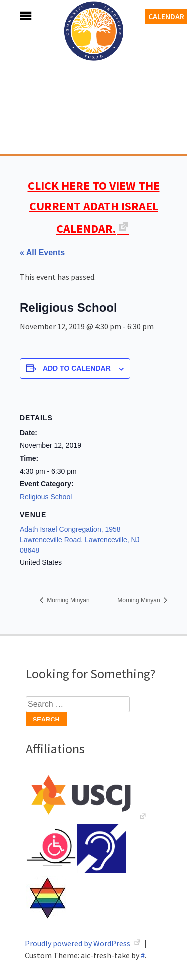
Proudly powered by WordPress (78, 943)
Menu (15, 16)
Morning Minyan (67, 600)
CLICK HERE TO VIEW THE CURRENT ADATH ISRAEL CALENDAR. (94, 207)
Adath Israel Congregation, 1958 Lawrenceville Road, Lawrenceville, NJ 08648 (80, 539)
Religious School (46, 497)
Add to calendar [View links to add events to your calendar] (77, 368)
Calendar (166, 16)
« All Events (42, 252)
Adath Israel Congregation (93, 85)
